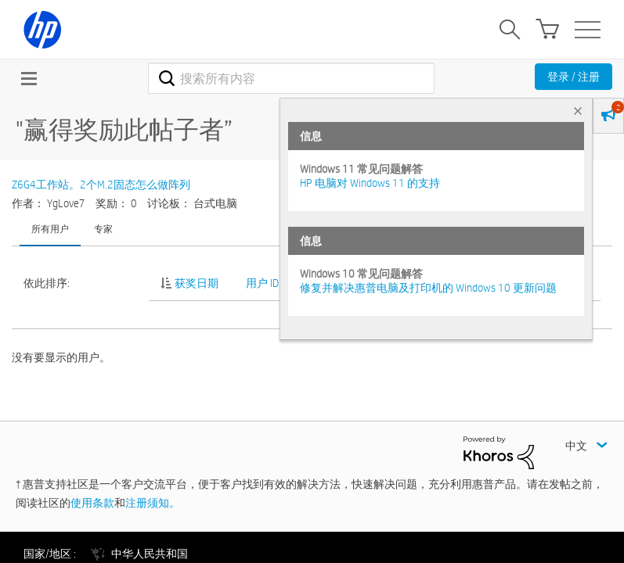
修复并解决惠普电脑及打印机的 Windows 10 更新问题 (428, 288)
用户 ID (262, 283)
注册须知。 (152, 503)
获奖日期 (196, 283)
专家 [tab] (103, 228)
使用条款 (92, 503)
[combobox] (291, 78)
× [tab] (578, 110)
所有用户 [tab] (50, 228)
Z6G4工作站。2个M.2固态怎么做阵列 (101, 185)
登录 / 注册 (573, 77)
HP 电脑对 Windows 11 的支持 (370, 183)
